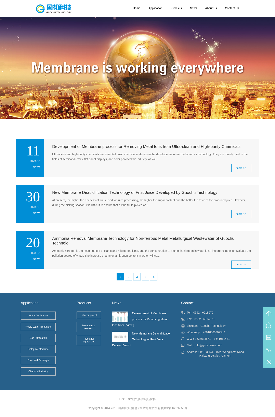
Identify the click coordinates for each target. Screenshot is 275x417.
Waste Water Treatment (38, 326)
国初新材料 (148, 399)
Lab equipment (89, 315)
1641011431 (222, 338)
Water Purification (38, 315)
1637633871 (203, 338)
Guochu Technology (213, 325)
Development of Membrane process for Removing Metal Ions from (139, 319)
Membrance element (88, 327)
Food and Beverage (38, 360)
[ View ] (129, 325)
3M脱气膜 (134, 399)
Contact (187, 303)
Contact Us (232, 8)
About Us (211, 8)
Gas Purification (38, 338)
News (193, 8)
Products (176, 8)
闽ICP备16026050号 (174, 408)
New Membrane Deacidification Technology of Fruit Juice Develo (141, 339)
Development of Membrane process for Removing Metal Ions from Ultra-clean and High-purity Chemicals (146, 146)
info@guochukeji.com (208, 345)
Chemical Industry (38, 371)
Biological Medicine (38, 349)
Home (136, 8)
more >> (241, 167)
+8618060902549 (214, 332)
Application (155, 8)
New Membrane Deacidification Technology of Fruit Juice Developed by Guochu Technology (134, 192)
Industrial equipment (88, 340)
